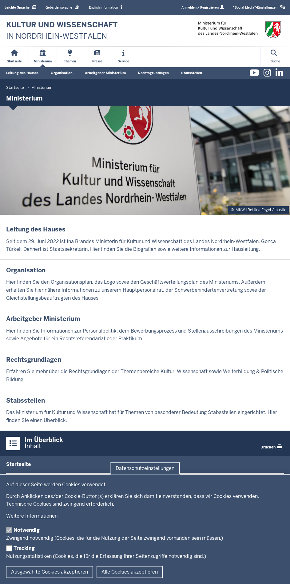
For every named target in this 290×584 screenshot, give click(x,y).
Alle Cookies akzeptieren (129, 572)
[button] (259, 7)
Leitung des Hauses (22, 73)
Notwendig (27, 530)
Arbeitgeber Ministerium (105, 73)
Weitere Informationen (32, 516)
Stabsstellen (191, 73)
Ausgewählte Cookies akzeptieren (49, 572)
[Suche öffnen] (275, 57)
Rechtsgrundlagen (153, 73)
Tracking (24, 548)
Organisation (62, 73)
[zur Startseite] (62, 30)
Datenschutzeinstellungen (145, 468)
